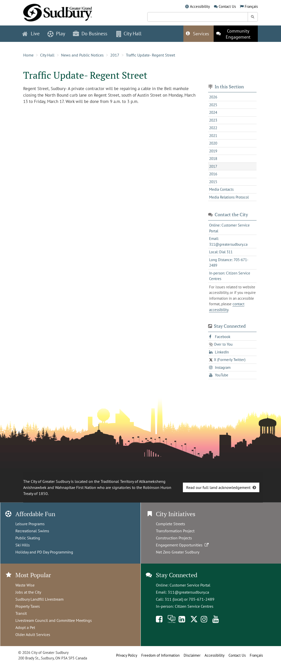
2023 (213, 120)
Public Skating (27, 537)
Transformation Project (175, 530)
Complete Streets (170, 523)
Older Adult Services (32, 634)
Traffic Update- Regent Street (150, 55)
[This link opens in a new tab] (236, 33)
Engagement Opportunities (183, 544)
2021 (213, 135)
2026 (213, 97)
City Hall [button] (129, 33)
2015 (213, 181)
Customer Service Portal (190, 585)
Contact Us (227, 6)
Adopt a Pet (25, 627)
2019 (213, 151)
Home (28, 55)
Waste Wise (25, 585)
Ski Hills (22, 544)
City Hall (47, 55)
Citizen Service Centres (194, 606)
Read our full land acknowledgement (218, 487)
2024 (213, 112)
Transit (21, 613)
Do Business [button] (90, 33)
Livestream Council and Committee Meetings (53, 620)
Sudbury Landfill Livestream (39, 599)
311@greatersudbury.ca (188, 592)
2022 (213, 127)
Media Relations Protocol (229, 197)
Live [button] (31, 33)
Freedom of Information (160, 655)
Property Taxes (27, 606)
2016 (213, 174)
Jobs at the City (28, 592)
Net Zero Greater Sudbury (177, 552)
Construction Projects (174, 537)
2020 (213, 143)
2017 (114, 55)
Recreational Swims (32, 530)
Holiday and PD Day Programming (44, 552)
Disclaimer (192, 655)
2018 (213, 158)
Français (251, 6)
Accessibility (200, 6)
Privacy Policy (126, 655)
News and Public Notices (82, 55)
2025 (213, 104)
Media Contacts (221, 189)
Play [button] (56, 33)
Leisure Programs (30, 523)
